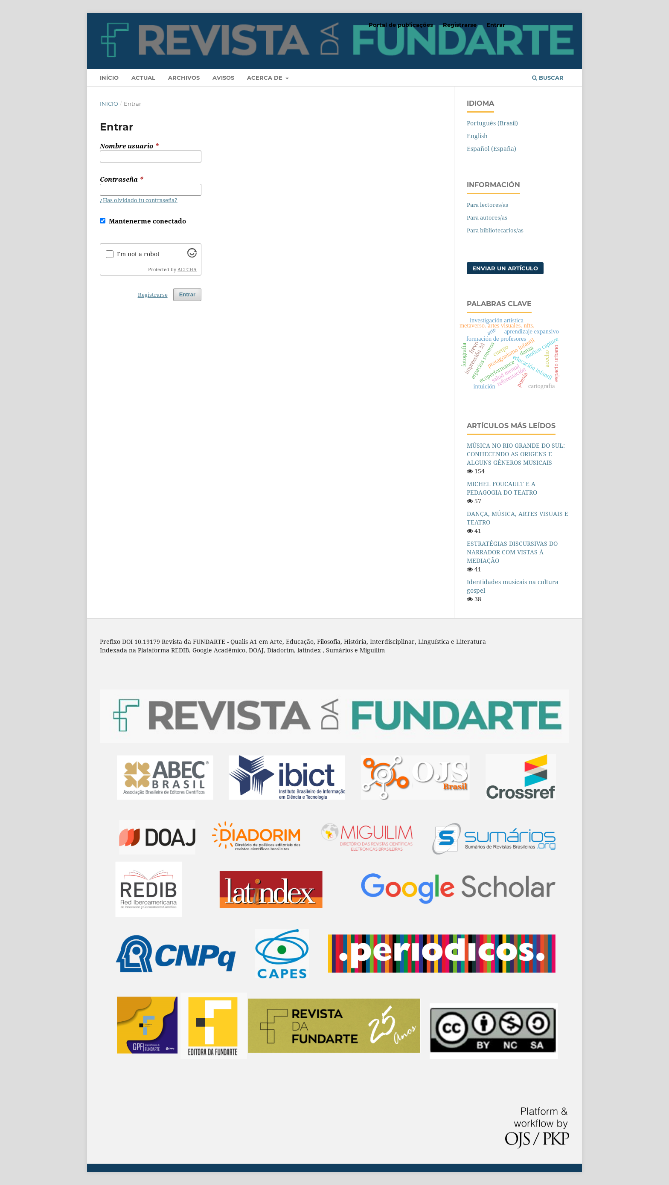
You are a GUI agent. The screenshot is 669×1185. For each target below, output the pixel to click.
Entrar (495, 24)
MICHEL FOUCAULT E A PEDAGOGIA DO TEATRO (502, 488)
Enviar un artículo (505, 268)
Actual (143, 77)
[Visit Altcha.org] (192, 255)
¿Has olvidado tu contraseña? (138, 200)
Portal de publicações (401, 24)
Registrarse (460, 24)
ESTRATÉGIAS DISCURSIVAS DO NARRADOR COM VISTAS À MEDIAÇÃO (512, 552)
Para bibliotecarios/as (495, 230)
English (477, 136)
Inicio (109, 103)
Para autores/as (487, 217)
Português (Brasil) (492, 123)
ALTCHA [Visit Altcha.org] (187, 269)
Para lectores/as (487, 205)
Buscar (548, 77)
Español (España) (491, 149)
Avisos (223, 77)
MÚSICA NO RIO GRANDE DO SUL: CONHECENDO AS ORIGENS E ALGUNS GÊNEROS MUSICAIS (516, 453)
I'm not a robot (138, 254)
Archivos (184, 77)
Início (109, 77)
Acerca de (265, 77)
